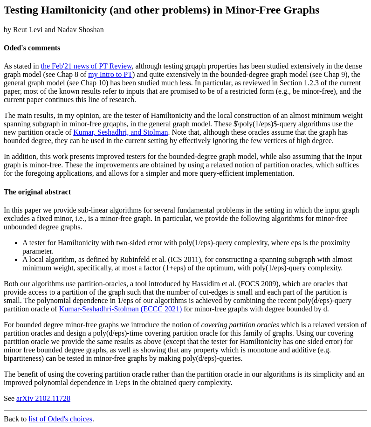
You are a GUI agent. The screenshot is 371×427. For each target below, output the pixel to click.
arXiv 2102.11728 (43, 398)
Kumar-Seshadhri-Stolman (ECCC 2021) (120, 309)
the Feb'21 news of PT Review (86, 66)
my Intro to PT (110, 74)
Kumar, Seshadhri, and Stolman (120, 132)
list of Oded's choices (60, 419)
